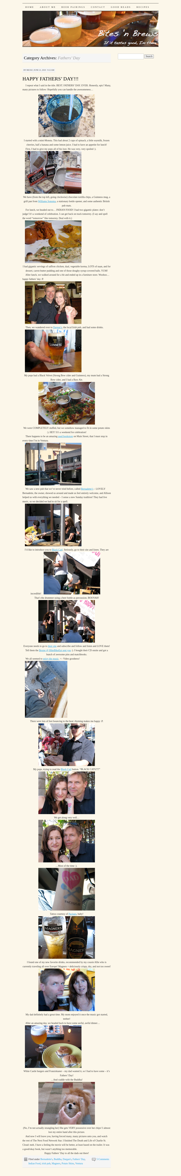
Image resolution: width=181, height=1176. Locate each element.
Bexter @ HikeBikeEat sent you (55, 650)
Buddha (58, 1159)
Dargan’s (57, 327)
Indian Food (34, 1163)
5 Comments (103, 1159)
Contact (98, 7)
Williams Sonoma (47, 201)
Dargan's (67, 1159)
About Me (48, 7)
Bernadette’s (87, 489)
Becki (30, 70)
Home (29, 7)
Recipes (142, 7)
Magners (56, 1163)
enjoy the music (51, 658)
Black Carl (57, 549)
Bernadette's (46, 1159)
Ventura (79, 1163)
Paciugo (73, 914)
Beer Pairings (73, 7)
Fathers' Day (79, 1159)
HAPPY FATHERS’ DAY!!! (50, 78)
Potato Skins (68, 1163)
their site (52, 646)
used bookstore (65, 436)
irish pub (46, 1163)
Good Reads (121, 7)
